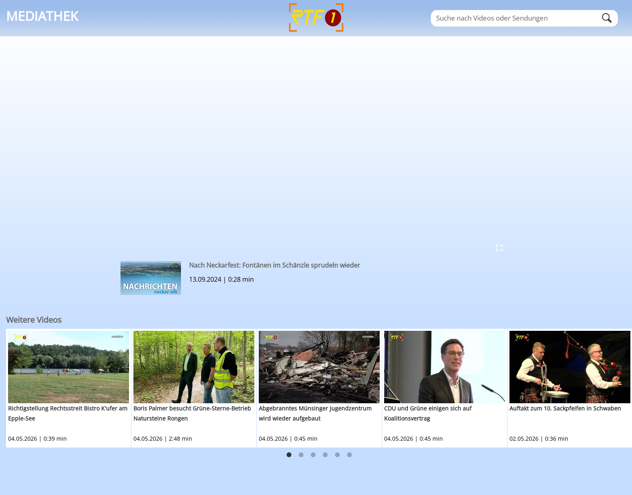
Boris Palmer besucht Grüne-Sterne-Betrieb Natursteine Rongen (192, 413)
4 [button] (325, 455)
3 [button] (313, 455)
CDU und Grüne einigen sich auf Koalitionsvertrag (428, 413)
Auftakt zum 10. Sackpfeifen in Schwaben (565, 408)
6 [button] (349, 455)
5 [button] (337, 455)
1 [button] (289, 455)
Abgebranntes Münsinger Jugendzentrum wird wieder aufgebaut (315, 413)
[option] (68, 388)
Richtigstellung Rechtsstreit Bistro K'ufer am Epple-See (67, 413)
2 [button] (301, 455)
